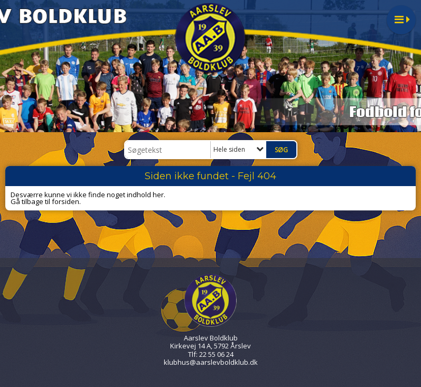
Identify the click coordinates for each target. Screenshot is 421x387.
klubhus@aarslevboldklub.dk (211, 362)
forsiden (65, 201)
